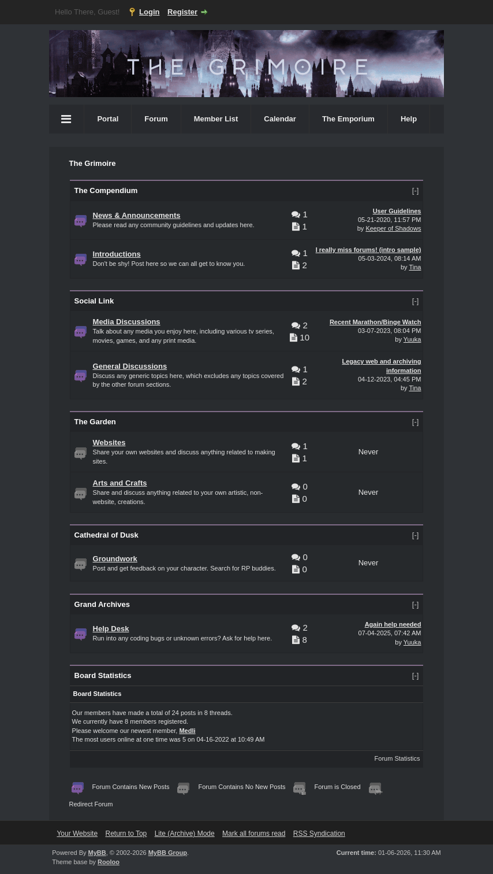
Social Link (94, 301)
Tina (415, 267)
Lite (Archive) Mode (185, 833)
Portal (107, 118)
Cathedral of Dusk (106, 535)
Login (149, 12)
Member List (216, 118)
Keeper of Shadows (393, 228)
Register (182, 12)
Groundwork (115, 558)
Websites (109, 442)
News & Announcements (137, 215)
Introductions (117, 254)
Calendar (280, 118)
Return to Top (126, 833)
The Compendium (106, 190)
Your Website (77, 833)
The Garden (95, 421)
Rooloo (108, 861)
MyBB (97, 852)
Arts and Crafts (120, 483)
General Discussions (130, 366)
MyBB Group (167, 852)
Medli (187, 730)
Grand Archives (102, 604)
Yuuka (412, 339)
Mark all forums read (253, 833)
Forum (155, 118)
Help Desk (111, 628)
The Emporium (348, 118)
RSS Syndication (319, 833)
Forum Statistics (397, 758)
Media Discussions (126, 321)
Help (409, 118)
